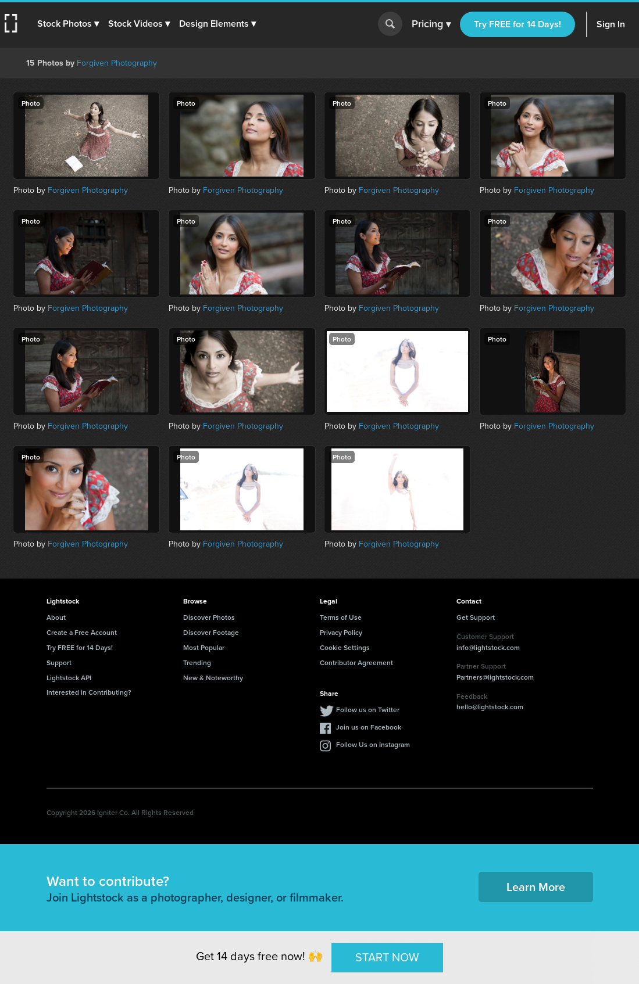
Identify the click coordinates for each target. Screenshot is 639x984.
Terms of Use (341, 617)
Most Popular (203, 647)
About (56, 617)
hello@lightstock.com (489, 707)
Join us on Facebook (368, 727)
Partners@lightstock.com (495, 677)
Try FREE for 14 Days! (517, 24)
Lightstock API (69, 678)
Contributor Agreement (356, 662)
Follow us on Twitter (367, 709)
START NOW (387, 957)
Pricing (431, 24)
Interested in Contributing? (89, 692)
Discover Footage (211, 632)
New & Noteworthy (213, 678)
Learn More (535, 886)
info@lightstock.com (488, 647)
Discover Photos (209, 617)
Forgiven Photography (117, 63)
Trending (197, 662)
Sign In (611, 24)
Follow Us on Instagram (373, 744)
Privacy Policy (341, 632)
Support (59, 662)
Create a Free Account (82, 632)
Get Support (475, 617)
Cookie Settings (345, 647)
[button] (68, 23)
